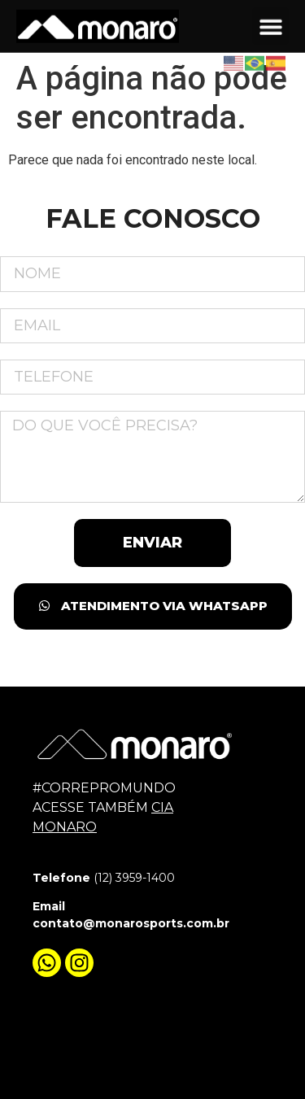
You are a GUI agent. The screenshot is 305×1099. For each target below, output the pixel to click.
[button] (270, 25)
